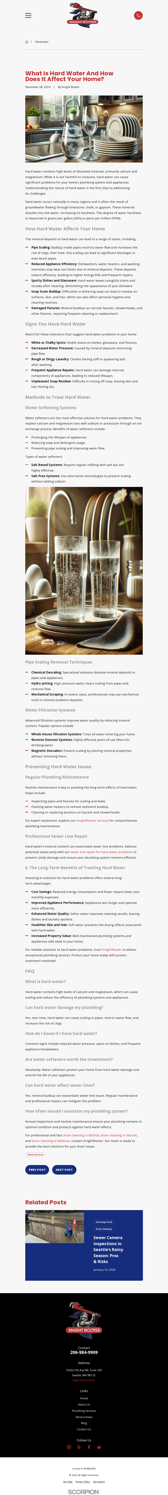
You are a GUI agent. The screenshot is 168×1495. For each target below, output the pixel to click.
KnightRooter (112, 949)
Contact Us (84, 1429)
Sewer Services (35, 1154)
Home (84, 1398)
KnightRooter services (92, 820)
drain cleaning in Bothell (81, 1135)
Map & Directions (84, 1380)
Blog (84, 1423)
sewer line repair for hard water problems (101, 852)
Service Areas (84, 1417)
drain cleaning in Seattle (119, 1135)
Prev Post (37, 1170)
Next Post (64, 1170)
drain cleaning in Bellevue (51, 1141)
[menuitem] (68, 1482)
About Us (84, 1404)
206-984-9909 (84, 1352)
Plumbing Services (84, 1411)
